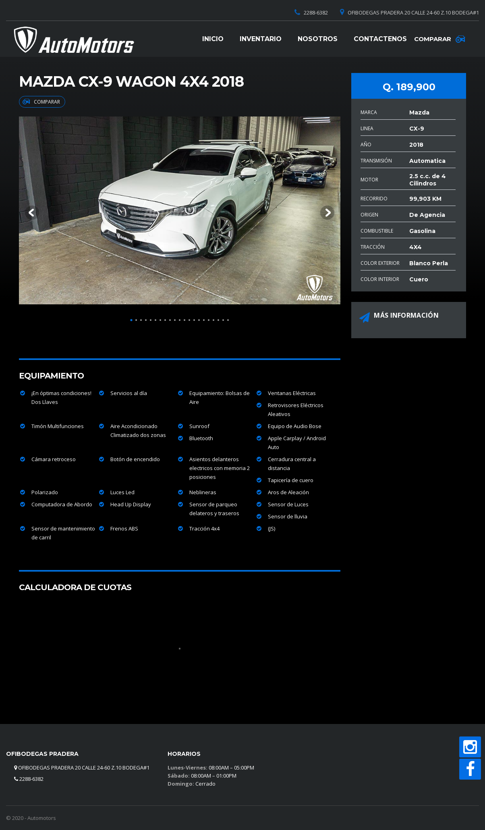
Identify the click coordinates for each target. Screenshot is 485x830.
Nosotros (318, 39)
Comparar (41, 101)
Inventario (261, 39)
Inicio (213, 39)
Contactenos (380, 39)
